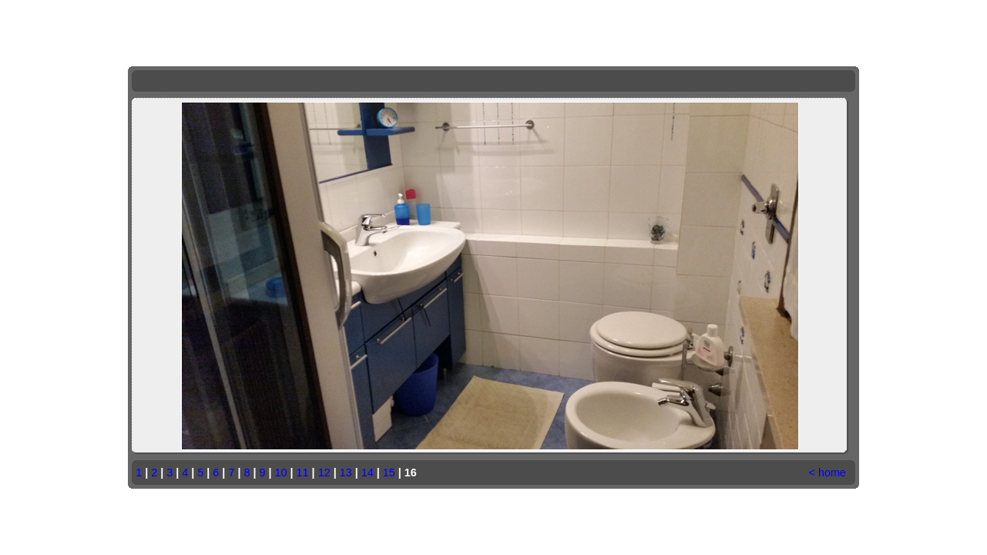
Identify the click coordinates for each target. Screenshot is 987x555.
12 (324, 472)
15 (389, 472)
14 (367, 472)
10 (281, 472)
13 (346, 472)
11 (303, 472)
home (832, 472)
